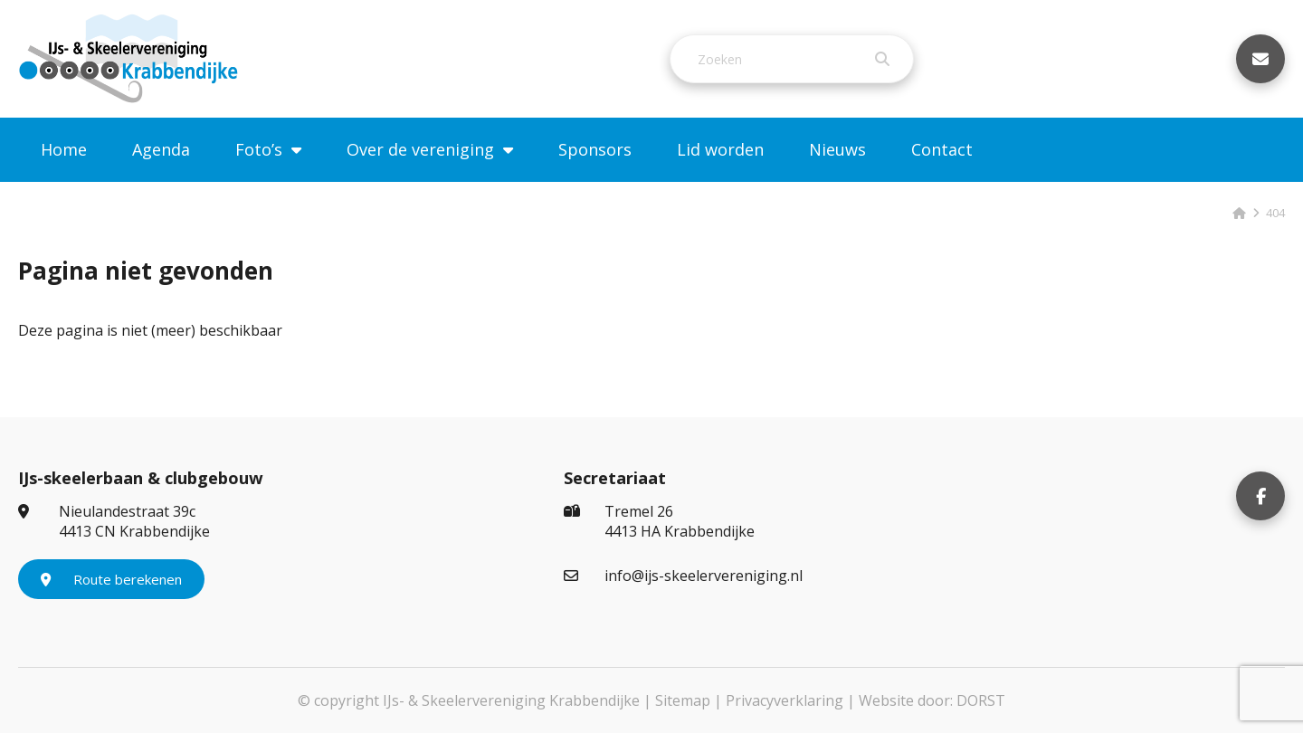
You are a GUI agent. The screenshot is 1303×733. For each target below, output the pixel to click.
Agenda (161, 149)
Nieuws (837, 149)
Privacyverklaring (784, 700)
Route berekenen (111, 579)
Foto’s (258, 149)
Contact (942, 149)
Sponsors (595, 149)
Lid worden (720, 149)
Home (64, 149)
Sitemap (682, 700)
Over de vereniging (420, 149)
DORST (980, 700)
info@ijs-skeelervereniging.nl (683, 575)
